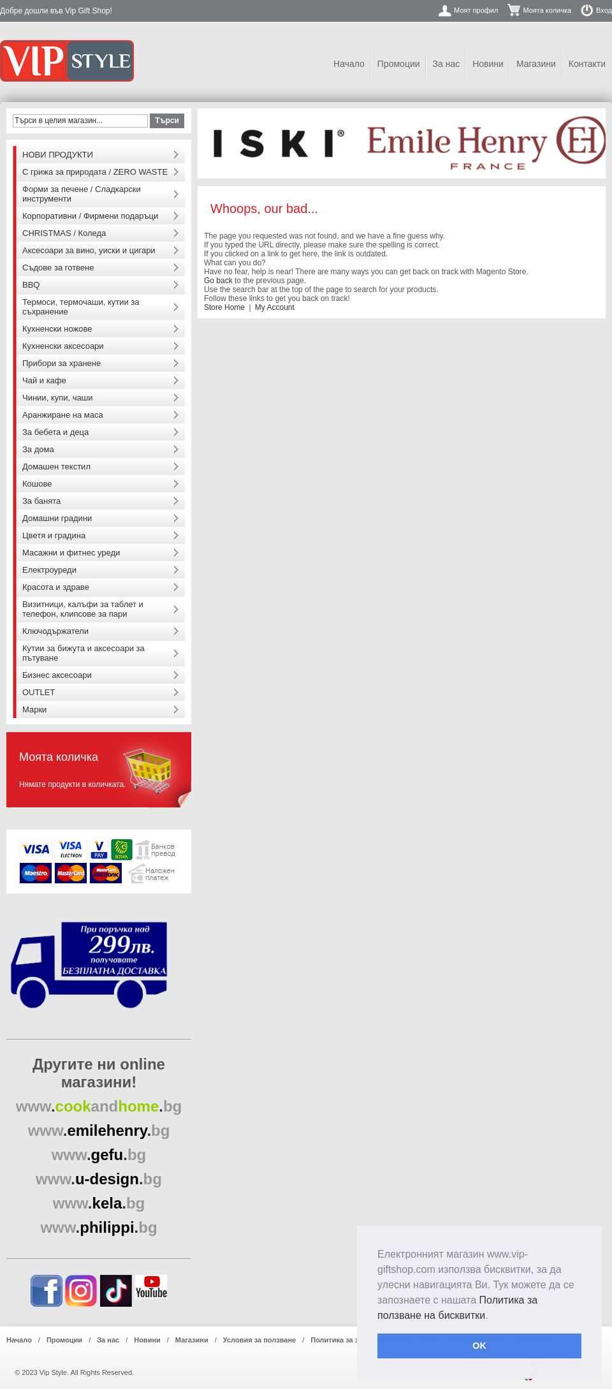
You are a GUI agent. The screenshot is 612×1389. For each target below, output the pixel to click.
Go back (218, 280)
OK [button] (479, 1346)
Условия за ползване (259, 1340)
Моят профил (476, 10)
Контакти (587, 64)
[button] (493, 1316)
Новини (488, 64)
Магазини (536, 64)
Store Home (224, 307)
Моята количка (547, 10)
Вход (604, 10)
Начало (349, 64)
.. (99, 1106)
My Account (275, 307)
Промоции (398, 64)
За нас (446, 64)
